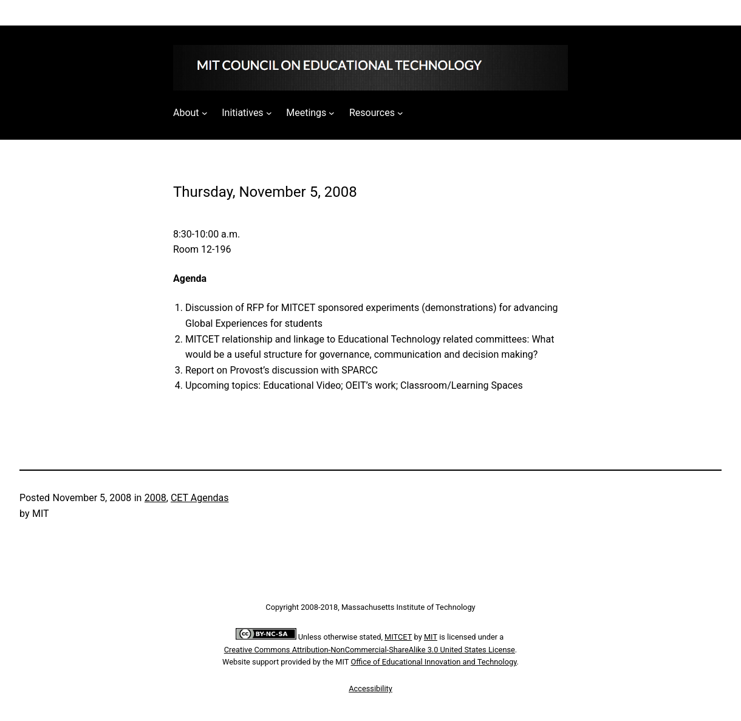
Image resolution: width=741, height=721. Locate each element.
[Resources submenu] (400, 113)
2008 (155, 498)
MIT (430, 636)
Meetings (306, 112)
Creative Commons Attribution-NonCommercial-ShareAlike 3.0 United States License (369, 649)
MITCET (398, 636)
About (186, 112)
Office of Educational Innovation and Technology (434, 661)
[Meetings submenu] (332, 113)
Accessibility (370, 688)
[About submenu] (205, 113)
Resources (372, 112)
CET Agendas (200, 498)
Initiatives (242, 112)
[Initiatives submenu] (269, 113)
